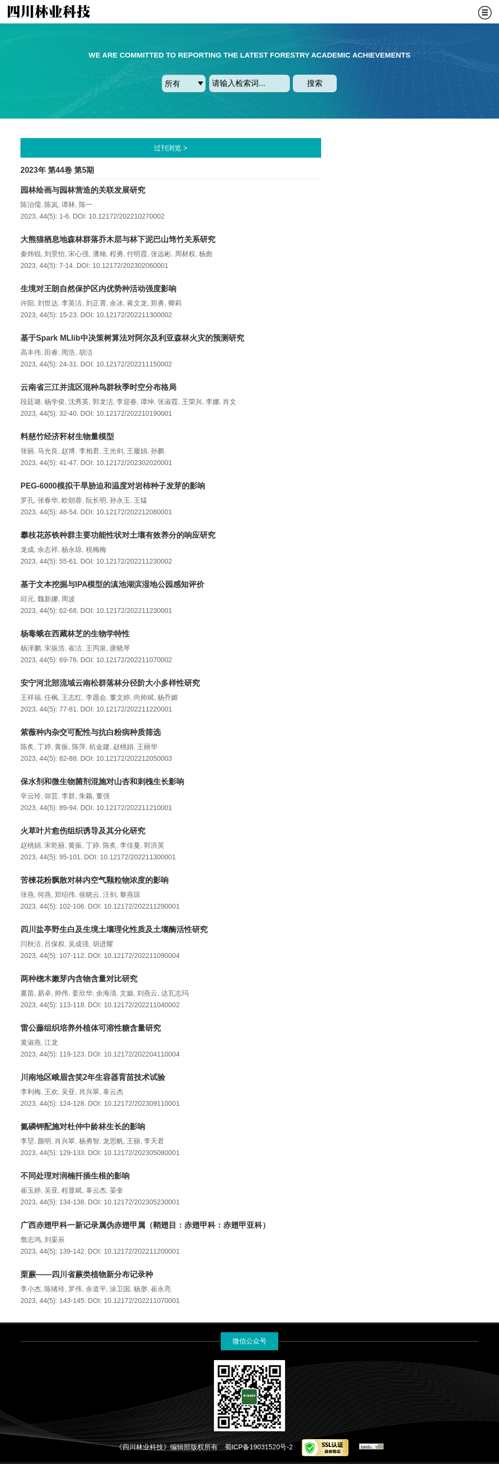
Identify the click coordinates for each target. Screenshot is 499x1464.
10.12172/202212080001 (134, 512)
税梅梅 (96, 549)
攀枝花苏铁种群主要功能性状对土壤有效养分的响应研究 (117, 535)
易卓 (44, 993)
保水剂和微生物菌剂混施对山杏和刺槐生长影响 (102, 781)
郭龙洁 (103, 402)
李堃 (27, 1141)
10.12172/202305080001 (142, 1153)
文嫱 (127, 993)
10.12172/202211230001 (134, 610)
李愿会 (96, 697)
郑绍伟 (65, 894)
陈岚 (51, 204)
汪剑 (109, 894)
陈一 (86, 204)
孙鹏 (157, 451)
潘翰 (99, 254)
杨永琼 (71, 549)
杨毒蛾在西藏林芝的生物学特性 (75, 634)
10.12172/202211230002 (134, 561)
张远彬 (161, 254)
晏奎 (116, 1190)
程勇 (116, 254)
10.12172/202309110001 (142, 1103)
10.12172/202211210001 (134, 808)
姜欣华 (82, 993)
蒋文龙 (137, 303)
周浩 (68, 352)
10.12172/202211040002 (142, 1005)
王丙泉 (96, 648)
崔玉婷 (30, 1190)
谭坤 (147, 402)
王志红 (71, 697)
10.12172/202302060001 (131, 265)
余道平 (96, 1289)
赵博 (68, 451)
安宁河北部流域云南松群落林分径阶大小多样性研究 (110, 683)
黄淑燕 (30, 1042)
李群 (68, 796)
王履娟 (137, 451)
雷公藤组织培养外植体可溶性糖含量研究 (90, 1028)
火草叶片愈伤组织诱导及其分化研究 (82, 831)
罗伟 (75, 1289)
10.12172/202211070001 (142, 1300)
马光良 (48, 451)
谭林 (68, 204)
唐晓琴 (120, 648)
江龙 (51, 1042)
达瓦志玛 (175, 993)
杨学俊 (54, 402)
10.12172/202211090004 (142, 955)
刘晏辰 (54, 1239)
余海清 (106, 993)
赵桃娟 (123, 747)
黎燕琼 (130, 894)
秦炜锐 (30, 254)
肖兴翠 (89, 1092)
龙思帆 (113, 1141)
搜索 (315, 83)
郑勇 (157, 303)
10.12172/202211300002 (134, 315)
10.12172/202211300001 (138, 857)
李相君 (89, 451)
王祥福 (30, 697)
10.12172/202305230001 (142, 1202)
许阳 (27, 303)
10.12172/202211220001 (134, 709)
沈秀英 (78, 402)
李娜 (212, 402)
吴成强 (78, 944)
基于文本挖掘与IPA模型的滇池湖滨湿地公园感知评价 (112, 584)
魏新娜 (48, 599)
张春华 (48, 500)
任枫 (51, 697)
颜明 (44, 1141)
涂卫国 (120, 1289)
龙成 (27, 549)
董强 (103, 796)
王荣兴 (192, 402)
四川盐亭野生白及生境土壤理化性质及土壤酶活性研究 (114, 929)
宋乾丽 (54, 845)
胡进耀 (103, 944)
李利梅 (30, 1092)
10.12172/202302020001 (134, 463)
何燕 (44, 894)
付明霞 (137, 254)
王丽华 (147, 747)
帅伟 (61, 993)
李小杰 (30, 1289)
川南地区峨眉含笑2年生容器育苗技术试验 (92, 1077)
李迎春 (126, 402)
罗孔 (27, 500)
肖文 (229, 402)
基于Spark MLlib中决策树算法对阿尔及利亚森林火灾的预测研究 (132, 338)
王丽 (133, 1141)
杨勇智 (89, 1141)
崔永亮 (161, 1289)
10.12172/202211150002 (134, 364)
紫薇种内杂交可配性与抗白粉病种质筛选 (90, 732)
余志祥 (48, 549)
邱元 (27, 599)
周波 (68, 599)
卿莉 (175, 303)
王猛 (140, 500)
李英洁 (71, 303)
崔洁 (75, 648)
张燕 (27, 894)
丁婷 (44, 747)
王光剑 (113, 451)
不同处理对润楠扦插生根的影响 (75, 1176)
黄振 (61, 747)
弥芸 (51, 796)
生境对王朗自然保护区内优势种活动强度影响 (98, 289)
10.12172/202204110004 (142, 1054)
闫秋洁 (30, 944)
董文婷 (120, 697)
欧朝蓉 (71, 500)
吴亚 (68, 1092)
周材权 (185, 254)
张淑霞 (167, 402)
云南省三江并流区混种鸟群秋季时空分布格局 (98, 387)
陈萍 (79, 747)
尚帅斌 (144, 697)
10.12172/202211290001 (142, 906)
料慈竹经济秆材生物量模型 (67, 436)
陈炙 (27, 747)
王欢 (51, 1092)
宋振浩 (54, 648)
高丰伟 (30, 352)
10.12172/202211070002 (134, 660)
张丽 (27, 451)
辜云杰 (113, 1092)
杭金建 (99, 747)
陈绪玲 (54, 1289)
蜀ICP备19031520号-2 (259, 1447)
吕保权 (54, 944)
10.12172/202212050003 (134, 758)
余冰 (116, 303)
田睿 (51, 352)
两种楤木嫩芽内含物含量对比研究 (78, 979)
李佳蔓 (130, 845)
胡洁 (86, 352)
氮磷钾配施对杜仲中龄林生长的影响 (82, 1126)
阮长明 (96, 500)
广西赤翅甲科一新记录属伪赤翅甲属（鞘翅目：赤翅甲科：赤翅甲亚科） (145, 1225)
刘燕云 (147, 993)
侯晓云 (89, 894)
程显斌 (71, 1190)
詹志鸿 (30, 1239)
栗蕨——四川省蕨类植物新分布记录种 (86, 1274)
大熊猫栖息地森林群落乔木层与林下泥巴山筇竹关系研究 (117, 239)
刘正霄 (96, 303)
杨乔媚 (167, 697)
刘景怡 (54, 254)
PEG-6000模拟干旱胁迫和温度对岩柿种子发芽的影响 (112, 486)
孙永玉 (120, 500)
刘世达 (48, 303)
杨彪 (205, 254)
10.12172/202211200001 (142, 1251)
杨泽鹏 (30, 648)
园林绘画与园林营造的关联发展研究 (82, 190)
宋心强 (78, 254)
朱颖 (86, 796)
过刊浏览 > (170, 148)
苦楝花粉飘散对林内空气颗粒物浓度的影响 (94, 880)
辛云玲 (30, 796)
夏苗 (27, 993)
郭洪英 (154, 845)
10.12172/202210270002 (127, 216)
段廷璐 (30, 402)
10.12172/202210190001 (134, 413)
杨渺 (140, 1289)
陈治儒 (30, 204)
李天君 (154, 1141)
